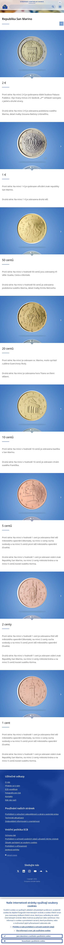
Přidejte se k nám (12, 785)
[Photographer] (45, 158)
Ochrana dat (10, 835)
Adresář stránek (12, 855)
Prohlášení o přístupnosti (16, 846)
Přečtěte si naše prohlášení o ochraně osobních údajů (33, 925)
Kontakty (9, 796)
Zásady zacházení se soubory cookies (21, 842)
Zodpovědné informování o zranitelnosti (22, 821)
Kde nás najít (10, 800)
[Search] (30, 6)
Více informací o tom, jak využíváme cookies (33, 928)
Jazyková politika (12, 849)
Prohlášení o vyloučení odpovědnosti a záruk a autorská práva (31, 814)
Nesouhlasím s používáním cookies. (33, 940)
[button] (59, 2)
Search (53, 6)
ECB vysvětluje (11, 789)
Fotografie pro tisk (13, 793)
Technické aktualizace (14, 817)
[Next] (60, 54)
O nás (7, 782)
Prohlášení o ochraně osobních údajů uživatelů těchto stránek (31, 839)
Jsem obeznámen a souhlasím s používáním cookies (33, 934)
